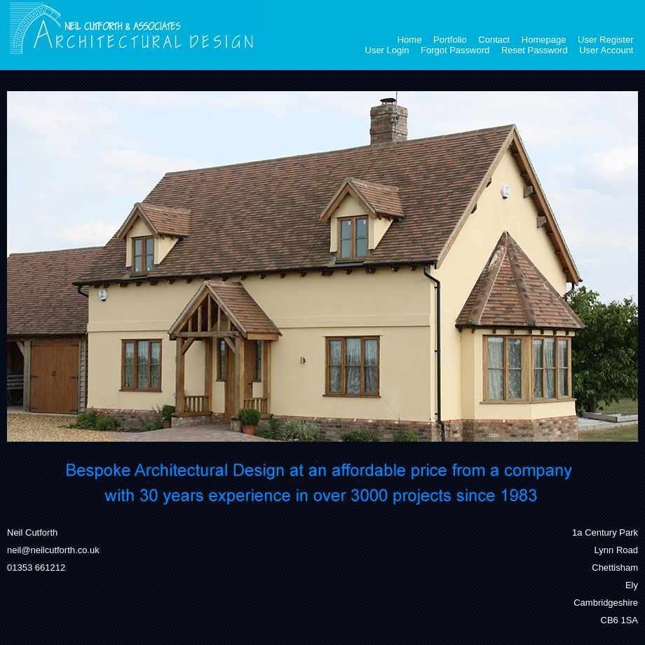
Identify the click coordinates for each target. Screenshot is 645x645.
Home (410, 39)
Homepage (544, 39)
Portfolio (450, 39)
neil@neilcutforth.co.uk (53, 550)
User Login (387, 50)
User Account (606, 50)
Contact (494, 39)
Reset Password (534, 50)
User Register (605, 39)
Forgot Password (455, 50)
